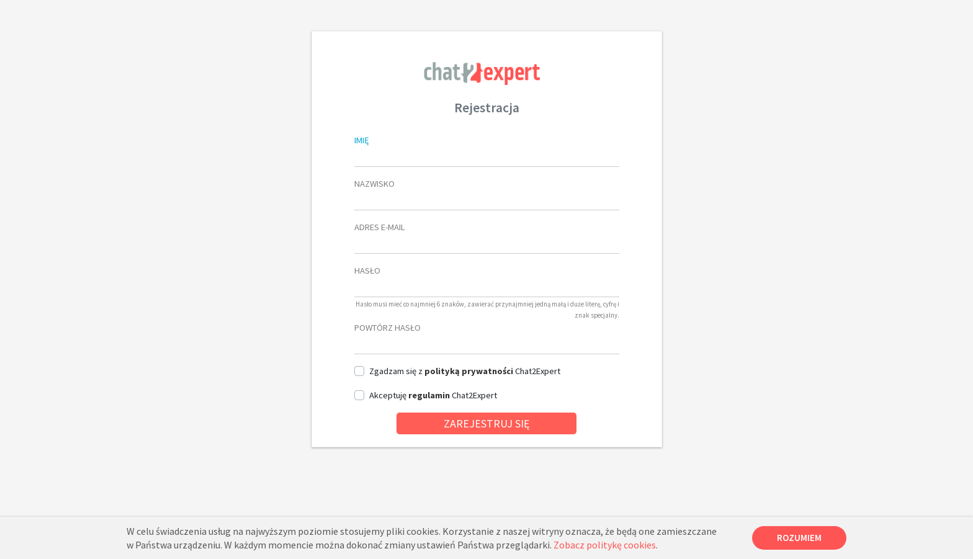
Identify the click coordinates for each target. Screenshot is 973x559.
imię (361, 140)
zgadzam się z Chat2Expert (464, 371)
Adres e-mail (379, 227)
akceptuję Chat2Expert (433, 395)
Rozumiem (799, 537)
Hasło (367, 270)
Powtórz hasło (387, 327)
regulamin (429, 395)
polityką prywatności (468, 371)
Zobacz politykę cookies (605, 545)
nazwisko (374, 183)
